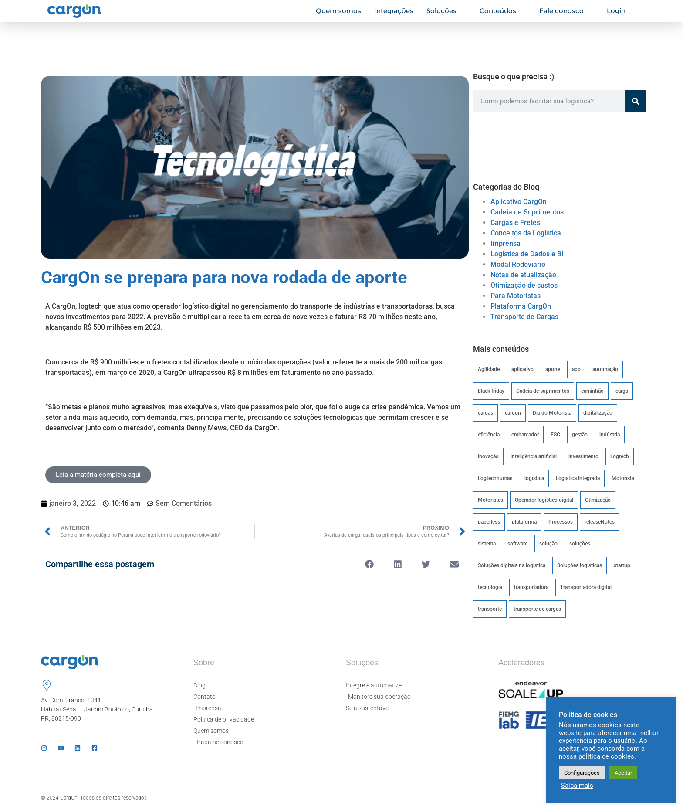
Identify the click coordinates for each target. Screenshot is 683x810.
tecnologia (490, 587)
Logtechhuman (495, 478)
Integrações (393, 11)
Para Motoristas (515, 296)
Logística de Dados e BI (527, 254)
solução (548, 544)
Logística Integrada (578, 478)
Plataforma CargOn (520, 306)
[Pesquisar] (635, 101)
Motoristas (490, 500)
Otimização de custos (524, 285)
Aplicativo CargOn (518, 201)
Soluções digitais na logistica (511, 565)
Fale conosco (565, 11)
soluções (579, 544)
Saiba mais (577, 786)
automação (605, 369)
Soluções (445, 11)
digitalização (597, 413)
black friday (491, 391)
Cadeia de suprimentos (542, 391)
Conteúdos (502, 11)
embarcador (525, 435)
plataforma (524, 522)
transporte (490, 609)
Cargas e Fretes (515, 222)
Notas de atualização (523, 275)
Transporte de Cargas (524, 317)
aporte (552, 369)
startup (622, 565)
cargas (485, 413)
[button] (369, 564)
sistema (487, 544)
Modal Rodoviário (517, 264)
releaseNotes (600, 522)
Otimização (598, 500)
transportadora (531, 587)
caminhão (592, 391)
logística (534, 478)
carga (621, 391)
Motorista (623, 478)
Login (620, 11)
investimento (583, 456)
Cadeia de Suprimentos (527, 212)
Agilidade (489, 369)
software (517, 544)
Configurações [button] (582, 772)
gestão (580, 435)
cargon (513, 413)
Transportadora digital (586, 587)
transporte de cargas (537, 609)
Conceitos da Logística (525, 233)
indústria (609, 435)
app (576, 369)
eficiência (489, 435)
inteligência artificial (534, 456)
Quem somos (338, 11)
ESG (555, 435)
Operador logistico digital (544, 500)
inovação (488, 456)
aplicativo (522, 369)
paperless (489, 522)
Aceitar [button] (623, 772)
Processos (560, 522)
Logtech (619, 456)
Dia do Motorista (552, 413)
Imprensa (505, 243)
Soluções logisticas (579, 565)
